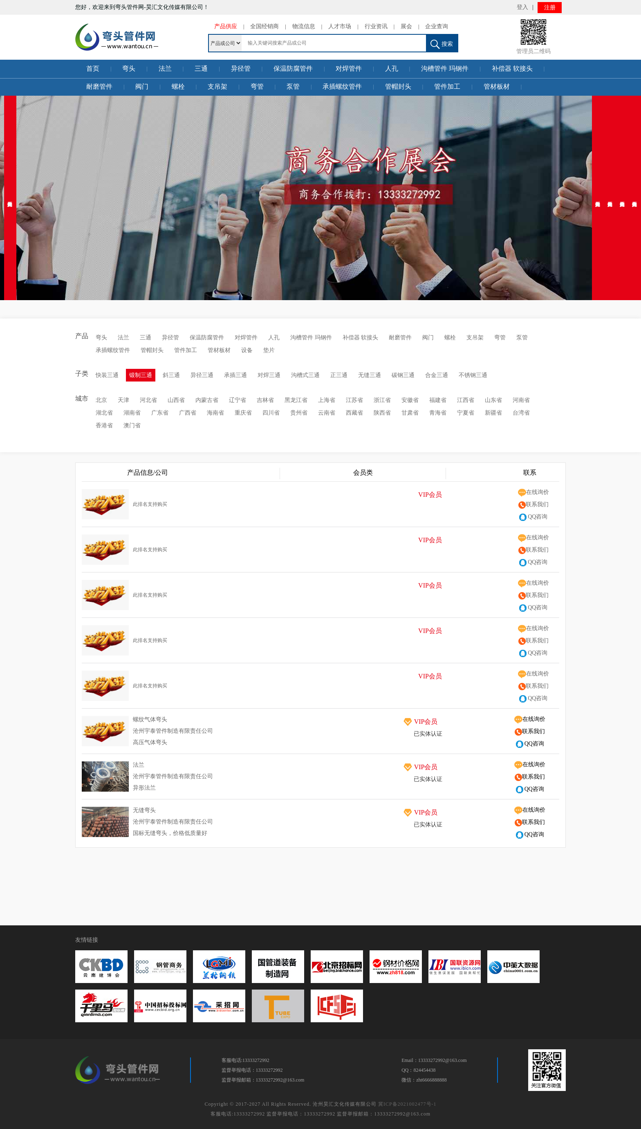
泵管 (293, 86)
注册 (550, 7)
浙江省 (382, 400)
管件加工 (447, 86)
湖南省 (132, 413)
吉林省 (265, 400)
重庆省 (243, 413)
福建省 (437, 400)
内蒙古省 (206, 400)
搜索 (441, 44)
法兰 (165, 68)
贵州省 (298, 413)
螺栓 (178, 86)
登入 (522, 7)
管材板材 (497, 86)
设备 (247, 350)
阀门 (141, 86)
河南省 (521, 400)
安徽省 (410, 400)
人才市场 (339, 26)
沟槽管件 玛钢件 (444, 68)
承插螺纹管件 (342, 86)
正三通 (338, 375)
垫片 (269, 350)
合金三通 (436, 375)
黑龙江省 (296, 400)
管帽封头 (398, 86)
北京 (101, 400)
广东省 (159, 413)
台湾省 (521, 413)
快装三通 (107, 375)
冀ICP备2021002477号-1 (407, 1104)
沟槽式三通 (305, 375)
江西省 (465, 400)
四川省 (271, 413)
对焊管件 (349, 68)
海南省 (215, 413)
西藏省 (354, 413)
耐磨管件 (99, 86)
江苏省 (354, 400)
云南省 (326, 413)
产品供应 (225, 26)
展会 (406, 26)
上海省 (326, 400)
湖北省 (104, 413)
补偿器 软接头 (512, 68)
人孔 (391, 68)
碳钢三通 (403, 375)
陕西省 (382, 413)
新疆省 (493, 413)
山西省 (176, 400)
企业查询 (436, 26)
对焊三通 (269, 375)
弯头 (128, 68)
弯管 (257, 86)
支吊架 (217, 86)
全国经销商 (264, 26)
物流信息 (303, 26)
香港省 (104, 425)
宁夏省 (465, 413)
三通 (201, 68)
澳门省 (132, 425)
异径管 (241, 68)
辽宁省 (237, 400)
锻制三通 (140, 375)
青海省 (437, 413)
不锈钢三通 (473, 375)
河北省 (148, 400)
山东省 (493, 400)
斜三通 (171, 375)
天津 (123, 400)
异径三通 (202, 375)
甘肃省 (410, 413)
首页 (92, 68)
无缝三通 (369, 375)
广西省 (187, 413)
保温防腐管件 (293, 68)
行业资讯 (376, 26)
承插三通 (235, 375)
